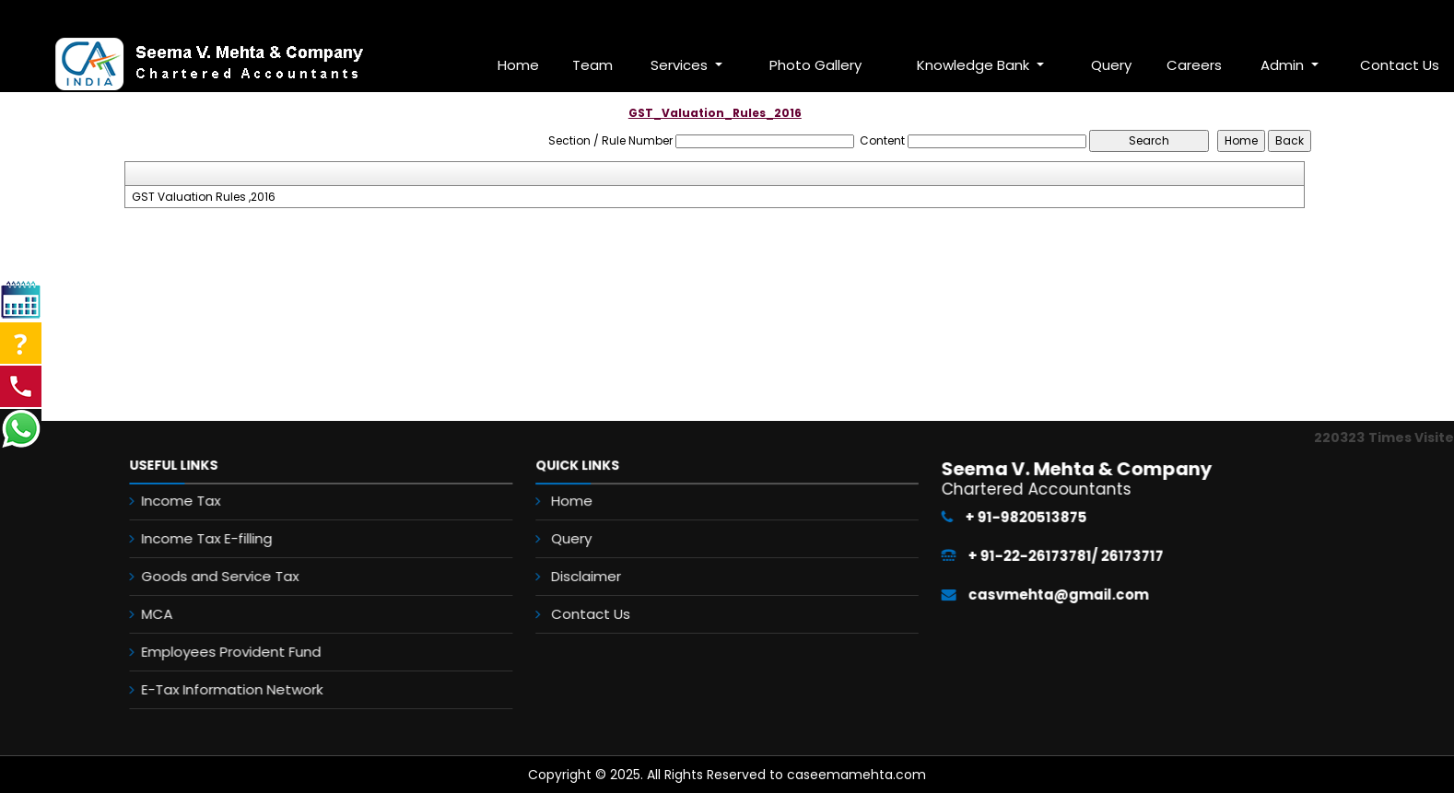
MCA (143, 614)
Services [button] (681, 65)
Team (592, 65)
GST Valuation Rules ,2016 (204, 197)
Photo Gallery (815, 65)
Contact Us (594, 612)
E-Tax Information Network (219, 689)
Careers (1194, 65)
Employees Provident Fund (218, 651)
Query (1111, 65)
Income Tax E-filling (193, 538)
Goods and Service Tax (207, 576)
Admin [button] (1284, 65)
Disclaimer (590, 575)
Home (518, 65)
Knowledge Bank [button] (975, 65)
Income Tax (167, 500)
